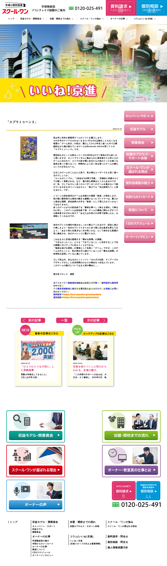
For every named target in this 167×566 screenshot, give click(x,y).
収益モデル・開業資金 (32, 19)
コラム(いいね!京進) (144, 19)
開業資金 (36, 483)
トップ (11, 19)
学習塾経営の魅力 (40, 492)
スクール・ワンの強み (91, 19)
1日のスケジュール (41, 503)
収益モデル (37, 480)
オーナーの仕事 (118, 19)
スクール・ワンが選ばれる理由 (122, 477)
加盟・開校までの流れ (61, 19)
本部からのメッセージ (42, 495)
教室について (38, 500)
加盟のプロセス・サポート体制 (84, 477)
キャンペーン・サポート (43, 477)
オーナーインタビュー (42, 506)
